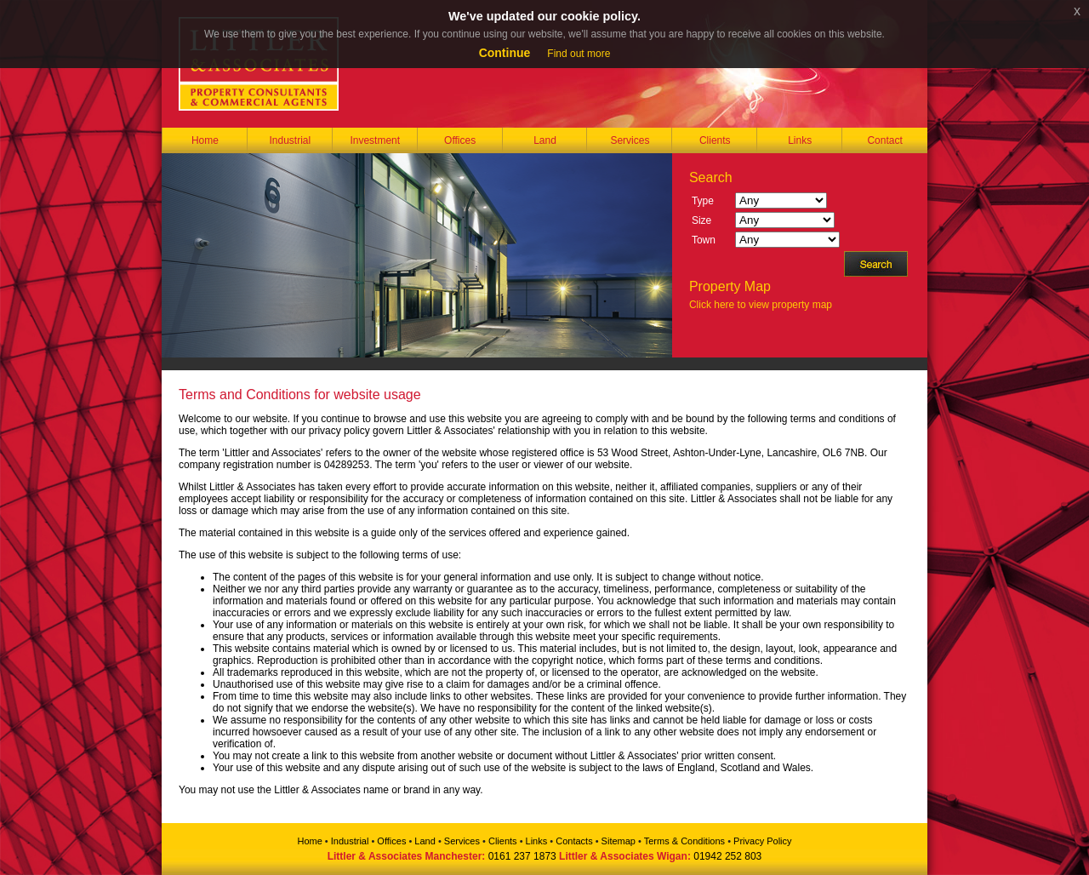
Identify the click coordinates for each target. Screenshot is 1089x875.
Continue (505, 53)
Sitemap (619, 841)
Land (544, 140)
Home (205, 140)
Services (629, 140)
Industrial (290, 140)
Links (800, 140)
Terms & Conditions (684, 841)
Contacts (574, 841)
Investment (375, 140)
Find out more (578, 54)
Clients (715, 140)
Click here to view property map (760, 305)
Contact (884, 140)
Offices (460, 140)
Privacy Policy (762, 841)
